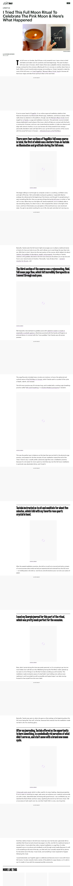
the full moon (56, 199)
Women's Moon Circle (58, 117)
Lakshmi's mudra (52, 331)
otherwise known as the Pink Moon (50, 131)
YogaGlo (33, 113)
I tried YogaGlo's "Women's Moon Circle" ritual (46, 71)
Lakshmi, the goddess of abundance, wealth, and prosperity (34, 254)
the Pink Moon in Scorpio (34, 379)
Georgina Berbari (66, 51)
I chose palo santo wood (23, 792)
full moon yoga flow (25, 272)
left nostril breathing (32, 387)
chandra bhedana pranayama (50, 387)
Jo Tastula (25, 120)
